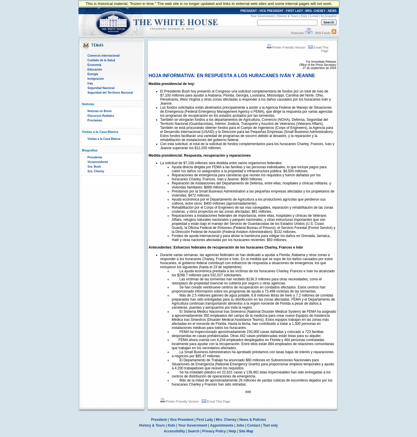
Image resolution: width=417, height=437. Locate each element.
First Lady (204, 420)
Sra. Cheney (95, 171)
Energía (92, 74)
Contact (253, 425)
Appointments (221, 425)
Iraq (90, 83)
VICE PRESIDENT (271, 10)
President (159, 420)
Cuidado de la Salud (101, 60)
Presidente (94, 157)
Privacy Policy (214, 431)
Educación (94, 69)
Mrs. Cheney (226, 420)
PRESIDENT (248, 10)
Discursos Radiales (100, 115)
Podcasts (297, 33)
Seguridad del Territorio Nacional (110, 92)
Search (194, 431)
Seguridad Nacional (100, 88)
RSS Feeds (322, 33)
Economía (94, 64)
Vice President (182, 420)
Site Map (246, 431)
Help (232, 431)
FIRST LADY (294, 10)
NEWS (332, 10)
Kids (304, 16)
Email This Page (216, 401)
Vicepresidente (97, 162)
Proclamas (94, 120)
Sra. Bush (94, 166)
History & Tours (288, 16)
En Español (328, 16)
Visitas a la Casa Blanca (103, 138)
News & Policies (252, 420)
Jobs (240, 425)
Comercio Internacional (103, 55)
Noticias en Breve (99, 111)
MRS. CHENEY (315, 10)
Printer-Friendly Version (286, 47)
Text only (270, 425)
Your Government (262, 16)
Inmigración (95, 78)
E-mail (314, 16)
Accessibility (174, 431)
